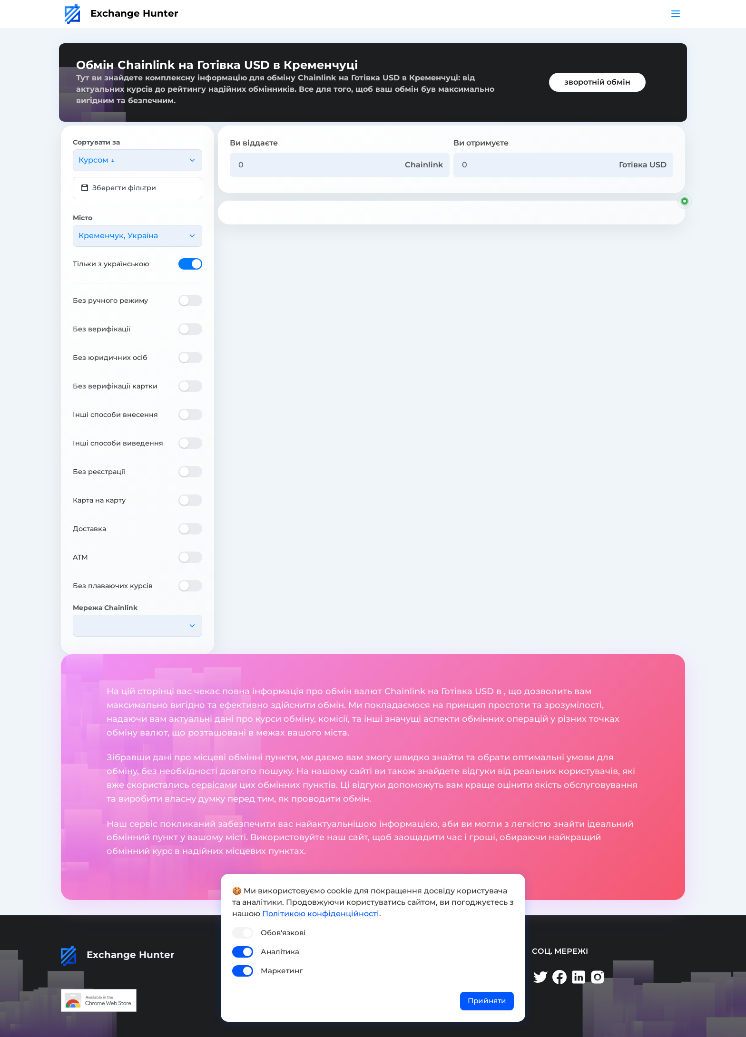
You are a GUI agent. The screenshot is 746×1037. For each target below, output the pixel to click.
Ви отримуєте (481, 142)
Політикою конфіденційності (320, 913)
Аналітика (280, 951)
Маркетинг (282, 970)
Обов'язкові (283, 932)
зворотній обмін (597, 82)
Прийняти (487, 1000)
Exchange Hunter (121, 13)
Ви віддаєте (254, 142)
